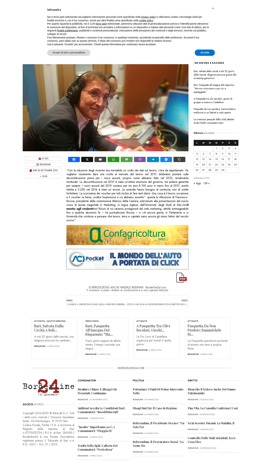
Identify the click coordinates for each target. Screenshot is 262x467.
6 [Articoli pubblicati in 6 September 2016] (203, 153)
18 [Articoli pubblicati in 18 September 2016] (235, 159)
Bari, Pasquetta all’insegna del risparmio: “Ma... (99, 330)
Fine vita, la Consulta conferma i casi (213, 408)
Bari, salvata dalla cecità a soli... (49, 327)
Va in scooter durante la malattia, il (211, 423)
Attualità (39, 321)
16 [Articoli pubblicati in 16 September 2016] (222, 159)
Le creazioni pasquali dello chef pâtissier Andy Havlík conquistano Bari (214, 121)
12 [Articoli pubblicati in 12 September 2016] (197, 159)
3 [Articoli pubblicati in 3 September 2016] (229, 148)
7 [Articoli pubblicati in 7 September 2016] (210, 153)
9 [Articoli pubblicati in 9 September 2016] (222, 153)
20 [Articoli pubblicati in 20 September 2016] (203, 164)
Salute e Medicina (56, 321)
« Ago (197, 183)
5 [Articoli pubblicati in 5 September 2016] (197, 153)
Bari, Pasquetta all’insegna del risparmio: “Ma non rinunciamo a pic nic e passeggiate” (214, 88)
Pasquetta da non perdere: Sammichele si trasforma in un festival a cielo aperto (215, 110)
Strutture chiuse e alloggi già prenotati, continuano (97, 391)
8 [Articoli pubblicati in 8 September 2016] (216, 153)
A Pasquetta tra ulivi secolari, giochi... (153, 327)
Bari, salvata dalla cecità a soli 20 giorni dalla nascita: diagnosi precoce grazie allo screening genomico (215, 74)
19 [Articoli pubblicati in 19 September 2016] (197, 164)
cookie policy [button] (146, 20)
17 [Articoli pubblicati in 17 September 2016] (229, 159)
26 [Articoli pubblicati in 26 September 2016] (197, 170)
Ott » (207, 183)
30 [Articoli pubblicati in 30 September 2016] (222, 170)
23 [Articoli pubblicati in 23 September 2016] (222, 164)
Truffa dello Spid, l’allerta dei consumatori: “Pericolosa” (98, 447)
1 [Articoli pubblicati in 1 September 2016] (216, 148)
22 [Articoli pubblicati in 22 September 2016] (216, 164)
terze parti (101, 23)
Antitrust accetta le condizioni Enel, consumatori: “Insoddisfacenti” (101, 410)
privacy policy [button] (148, 17)
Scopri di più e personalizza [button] (69, 52)
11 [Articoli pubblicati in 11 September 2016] (235, 153)
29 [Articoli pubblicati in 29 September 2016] (216, 170)
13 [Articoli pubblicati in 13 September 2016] (203, 159)
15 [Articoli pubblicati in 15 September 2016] (216, 159)
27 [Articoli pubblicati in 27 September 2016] (203, 170)
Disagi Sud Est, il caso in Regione (155, 408)
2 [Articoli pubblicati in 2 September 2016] (222, 148)
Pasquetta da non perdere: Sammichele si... (204, 330)
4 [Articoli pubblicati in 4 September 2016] (235, 148)
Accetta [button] (204, 52)
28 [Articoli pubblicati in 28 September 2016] (210, 170)
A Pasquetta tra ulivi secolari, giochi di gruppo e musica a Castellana (213, 100)
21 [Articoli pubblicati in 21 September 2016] (210, 164)
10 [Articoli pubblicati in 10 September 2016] (229, 153)
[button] (213, 8)
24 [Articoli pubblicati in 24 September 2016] (229, 164)
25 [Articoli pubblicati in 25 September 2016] (235, 164)
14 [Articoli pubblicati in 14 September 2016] (210, 159)
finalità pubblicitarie (67, 30)
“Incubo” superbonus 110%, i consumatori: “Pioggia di (96, 429)
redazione (39, 346)
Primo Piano (92, 321)
